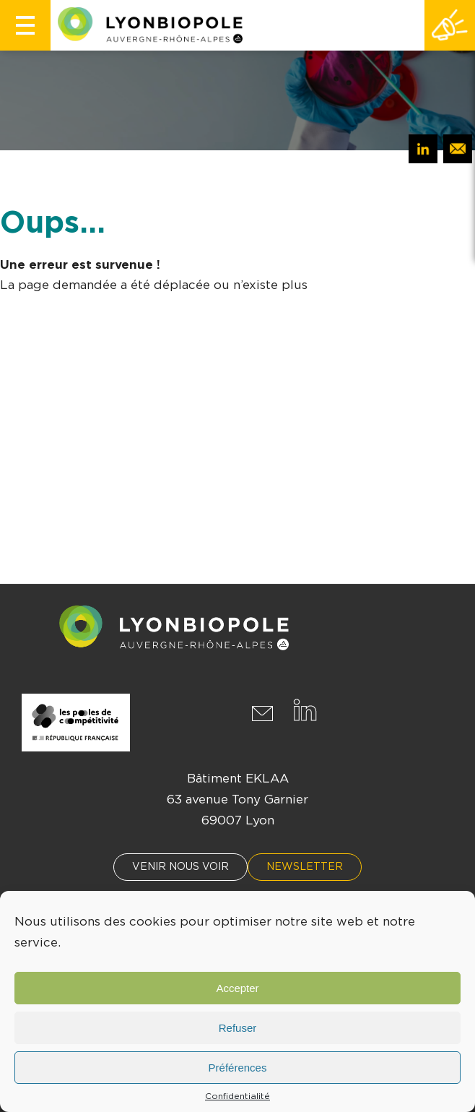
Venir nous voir (180, 867)
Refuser (238, 1028)
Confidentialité (237, 1096)
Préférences (238, 1067)
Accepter (237, 988)
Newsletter (304, 867)
